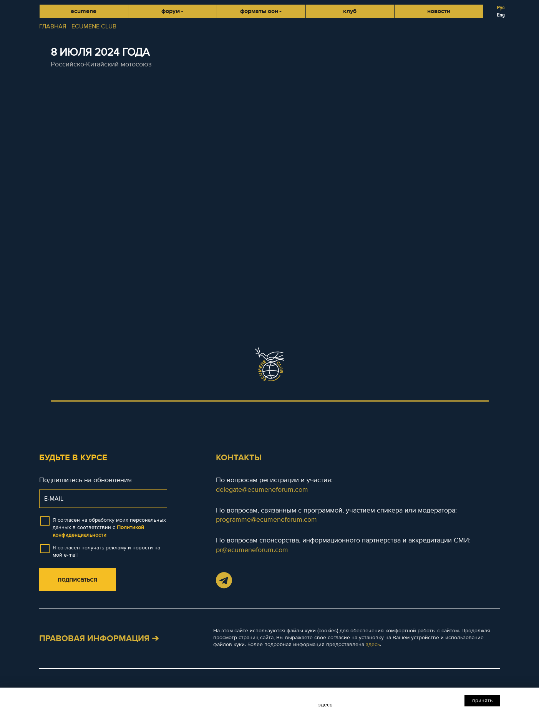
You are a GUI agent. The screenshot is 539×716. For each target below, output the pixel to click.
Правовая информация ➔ (99, 638)
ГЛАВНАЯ (52, 26)
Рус (501, 7)
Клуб (350, 11)
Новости (438, 11)
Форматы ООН (261, 11)
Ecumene (83, 11)
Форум (172, 11)
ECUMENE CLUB (93, 26)
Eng (501, 15)
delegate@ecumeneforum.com (262, 489)
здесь (373, 644)
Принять (482, 700)
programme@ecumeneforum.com (266, 519)
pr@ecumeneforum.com (252, 550)
